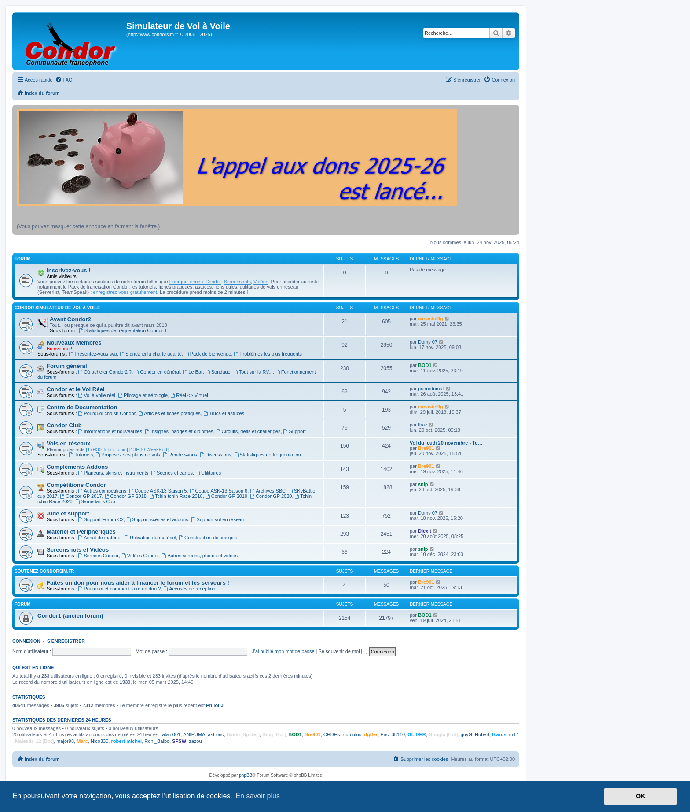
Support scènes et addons (157, 519)
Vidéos (260, 281)
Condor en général (157, 371)
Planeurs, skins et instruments (113, 472)
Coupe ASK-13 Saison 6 (218, 490)
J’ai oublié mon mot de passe (283, 651)
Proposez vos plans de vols (127, 454)
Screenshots (237, 281)
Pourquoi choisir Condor (195, 281)
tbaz (422, 424)
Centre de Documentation (82, 407)
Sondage (218, 371)
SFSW (179, 741)
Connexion (26, 641)
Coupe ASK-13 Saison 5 (158, 490)
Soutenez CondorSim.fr (44, 571)
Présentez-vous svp (93, 353)
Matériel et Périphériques (81, 531)
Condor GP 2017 (81, 496)
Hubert (482, 734)
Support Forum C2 (101, 519)
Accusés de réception (189, 588)
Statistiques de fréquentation (267, 454)
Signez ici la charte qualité (151, 353)
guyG (466, 734)
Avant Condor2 (70, 319)
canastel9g (430, 318)
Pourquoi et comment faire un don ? (119, 588)
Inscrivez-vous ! (69, 270)
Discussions (215, 454)
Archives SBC (268, 490)
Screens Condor (98, 555)
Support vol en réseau (217, 519)
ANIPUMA (194, 734)
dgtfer (371, 734)
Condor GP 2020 (271, 496)
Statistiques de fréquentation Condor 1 (123, 330)
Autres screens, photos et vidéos (200, 555)
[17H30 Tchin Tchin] (107, 449)
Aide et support (68, 513)
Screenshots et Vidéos (78, 549)
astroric (216, 734)
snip (423, 484)
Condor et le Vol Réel (76, 389)
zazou (195, 741)
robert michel (126, 741)
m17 (513, 734)
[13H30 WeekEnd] (148, 449)
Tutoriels (81, 454)
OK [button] (641, 796)
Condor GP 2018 (126, 496)
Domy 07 (427, 342)
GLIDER (416, 734)
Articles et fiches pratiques (170, 413)
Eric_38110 (392, 734)
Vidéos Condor (140, 555)
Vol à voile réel (96, 395)
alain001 (171, 734)
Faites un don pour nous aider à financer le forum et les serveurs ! (138, 582)
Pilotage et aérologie (143, 395)
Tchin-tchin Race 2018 (176, 496)
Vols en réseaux (68, 443)
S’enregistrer (66, 641)
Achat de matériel (99, 537)
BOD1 (425, 365)
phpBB (245, 775)
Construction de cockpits (208, 537)
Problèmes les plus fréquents (268, 353)
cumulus (352, 734)
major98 (65, 741)
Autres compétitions (102, 490)
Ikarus (499, 734)
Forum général (67, 366)
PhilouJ (215, 705)
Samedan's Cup (95, 501)
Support (294, 431)
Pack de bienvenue (207, 353)
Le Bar (192, 371)
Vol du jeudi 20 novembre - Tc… (446, 442)
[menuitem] (64, 79)
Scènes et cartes (172, 472)
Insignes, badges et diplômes (179, 431)
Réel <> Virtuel (189, 395)
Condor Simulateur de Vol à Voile (57, 307)
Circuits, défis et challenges (248, 431)
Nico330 (99, 741)
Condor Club (64, 425)
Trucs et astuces (223, 413)
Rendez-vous (180, 454)
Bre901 (426, 448)
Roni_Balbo (156, 741)
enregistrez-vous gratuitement (125, 292)
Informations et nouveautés (110, 431)
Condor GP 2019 (226, 496)
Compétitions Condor (76, 485)
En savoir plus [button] (257, 796)
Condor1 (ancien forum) (70, 615)
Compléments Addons (77, 466)
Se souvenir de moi (343, 651)
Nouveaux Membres (74, 342)
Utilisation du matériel (150, 537)
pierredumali (431, 388)
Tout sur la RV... (253, 371)
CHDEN (332, 734)
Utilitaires (208, 472)
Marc (82, 741)
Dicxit (424, 531)
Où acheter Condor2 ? (105, 371)
